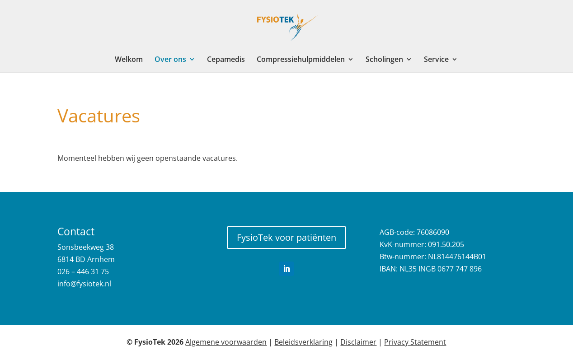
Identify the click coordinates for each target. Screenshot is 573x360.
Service (436, 60)
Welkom (129, 60)
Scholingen (384, 60)
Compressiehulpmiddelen (301, 60)
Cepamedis (226, 60)
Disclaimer (358, 342)
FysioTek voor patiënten (286, 237)
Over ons (170, 60)
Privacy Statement (415, 342)
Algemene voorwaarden (226, 342)
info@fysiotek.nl (84, 284)
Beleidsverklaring (303, 342)
